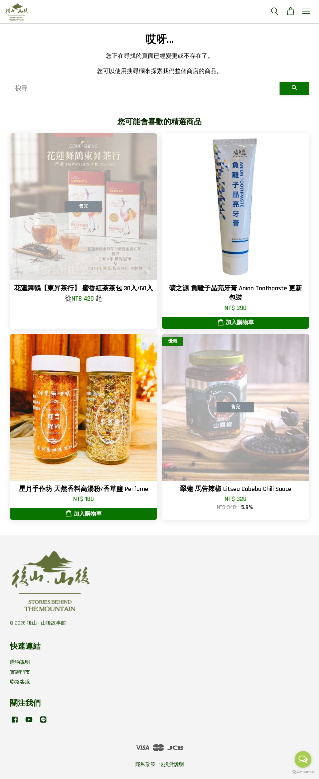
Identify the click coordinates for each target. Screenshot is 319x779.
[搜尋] (145, 88)
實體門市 (20, 672)
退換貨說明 (171, 764)
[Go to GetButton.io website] (303, 772)
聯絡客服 (20, 682)
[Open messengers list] (303, 759)
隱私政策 (145, 764)
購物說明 (20, 662)
